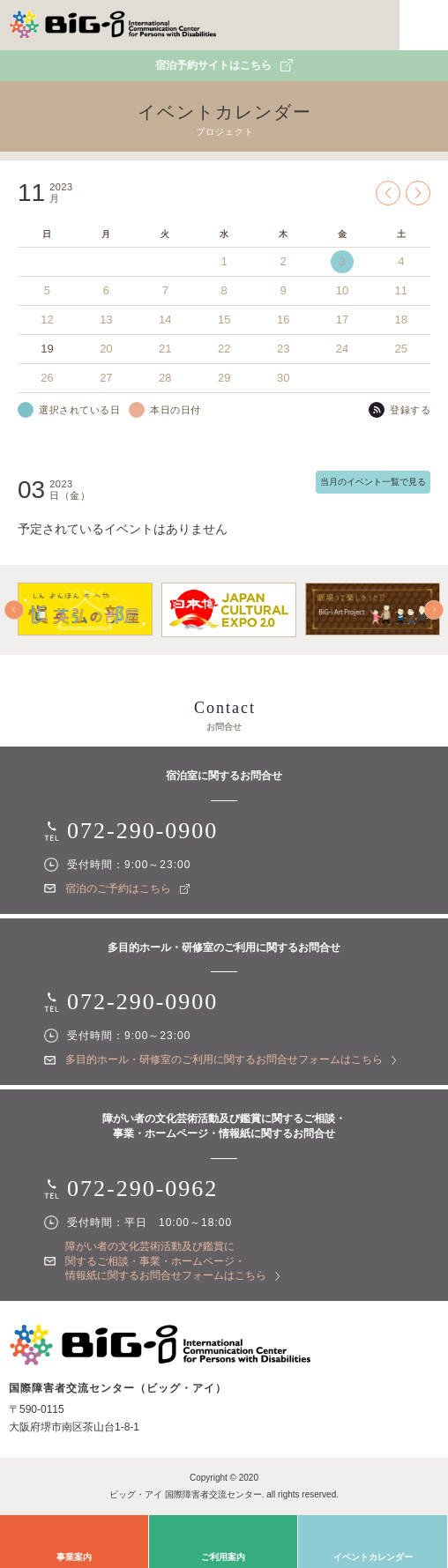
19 (47, 348)
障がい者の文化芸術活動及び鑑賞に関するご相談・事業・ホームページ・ (172, 1261)
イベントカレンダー (373, 1557)
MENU (423, 25)
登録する (410, 410)
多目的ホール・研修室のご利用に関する (230, 1059)
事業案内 (74, 1557)
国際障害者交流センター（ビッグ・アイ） (112, 25)
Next (418, 193)
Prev (388, 193)
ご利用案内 (223, 1557)
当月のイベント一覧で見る (373, 482)
